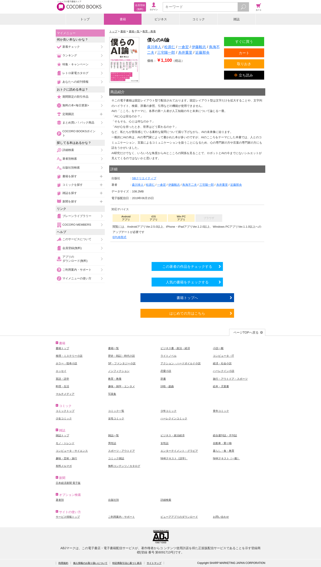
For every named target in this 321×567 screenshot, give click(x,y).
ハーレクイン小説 (223, 371)
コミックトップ (65, 410)
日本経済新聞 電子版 (68, 483)
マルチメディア (65, 394)
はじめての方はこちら (187, 313)
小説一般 (218, 348)
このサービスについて (76, 239)
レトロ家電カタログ (75, 73)
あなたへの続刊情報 (75, 81)
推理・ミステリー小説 (69, 355)
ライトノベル (168, 355)
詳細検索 (68, 150)
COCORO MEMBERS (76, 224)
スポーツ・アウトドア (121, 450)
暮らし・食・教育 (223, 450)
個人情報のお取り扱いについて (90, 563)
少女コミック (64, 418)
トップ (85, 19)
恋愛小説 (165, 371)
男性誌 (112, 443)
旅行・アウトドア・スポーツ (230, 378)
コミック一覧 (116, 410)
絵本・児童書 (221, 386)
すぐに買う (244, 41)
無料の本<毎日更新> (75, 105)
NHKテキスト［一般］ (226, 458)
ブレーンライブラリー (76, 216)
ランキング (69, 55)
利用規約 (63, 563)
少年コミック (168, 410)
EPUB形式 (119, 237)
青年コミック (221, 410)
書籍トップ (62, 348)
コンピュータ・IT (223, 355)
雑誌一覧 (113, 435)
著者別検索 (69, 158)
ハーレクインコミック (173, 418)
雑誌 (236, 19)
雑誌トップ (62, 435)
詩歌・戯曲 (167, 386)
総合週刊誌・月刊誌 (225, 435)
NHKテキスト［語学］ (173, 458)
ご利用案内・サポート (76, 269)
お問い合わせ (221, 516)
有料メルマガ (64, 466)
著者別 (60, 499)
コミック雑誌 (116, 458)
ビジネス (160, 19)
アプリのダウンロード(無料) (75, 258)
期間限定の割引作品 (75, 96)
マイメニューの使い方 (76, 278)
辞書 (163, 378)
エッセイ (61, 371)
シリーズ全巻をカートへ (187, 251)
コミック (198, 19)
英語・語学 (62, 378)
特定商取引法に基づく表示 (127, 563)
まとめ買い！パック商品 (78, 122)
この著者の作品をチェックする (187, 266)
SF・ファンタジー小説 (122, 363)
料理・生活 (62, 386)
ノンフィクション (119, 371)
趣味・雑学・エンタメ (121, 386)
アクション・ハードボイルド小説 (180, 363)
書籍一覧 (113, 348)
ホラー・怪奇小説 (66, 363)
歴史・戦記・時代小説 (121, 355)
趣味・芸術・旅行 (66, 458)
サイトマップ (154, 563)
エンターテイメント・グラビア (179, 450)
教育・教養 (114, 378)
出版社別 (113, 499)
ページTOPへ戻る (246, 332)
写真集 (112, 394)
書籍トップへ (187, 298)
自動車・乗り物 (222, 443)
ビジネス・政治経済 (172, 435)
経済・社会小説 (222, 363)
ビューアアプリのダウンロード (179, 516)
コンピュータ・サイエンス (72, 450)
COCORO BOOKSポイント (78, 133)
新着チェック (71, 46)
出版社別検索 (71, 167)
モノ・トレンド (65, 443)
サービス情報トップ (68, 516)
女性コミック (116, 418)
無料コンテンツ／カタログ (124, 466)
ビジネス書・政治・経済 (175, 348)
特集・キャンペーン (75, 64)
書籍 (123, 19)
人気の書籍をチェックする (187, 282)
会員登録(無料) (72, 248)
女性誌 (164, 443)
